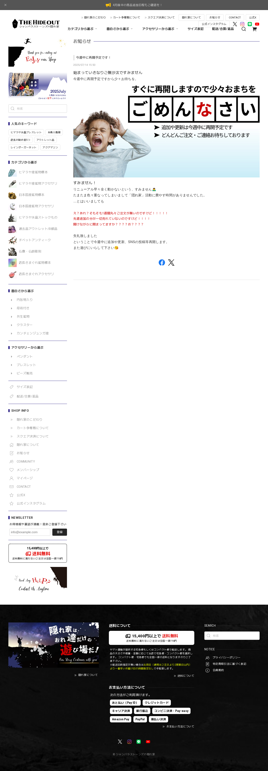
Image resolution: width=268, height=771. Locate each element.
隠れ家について (191, 17)
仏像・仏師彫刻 (30, 251)
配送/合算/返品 (223, 29)
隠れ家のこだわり (95, 17)
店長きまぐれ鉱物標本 (35, 263)
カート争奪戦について (126, 17)
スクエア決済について (161, 17)
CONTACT (235, 17)
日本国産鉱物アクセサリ (36, 206)
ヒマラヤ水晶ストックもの (38, 217)
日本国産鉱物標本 (32, 195)
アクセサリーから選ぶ (160, 29)
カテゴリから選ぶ (83, 29)
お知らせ (214, 17)
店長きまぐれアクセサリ (36, 274)
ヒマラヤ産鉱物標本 (33, 172)
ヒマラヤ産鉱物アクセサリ (38, 183)
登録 (60, 532)
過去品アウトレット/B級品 (38, 229)
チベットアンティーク (35, 240)
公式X (252, 17)
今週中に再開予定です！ (93, 58)
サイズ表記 (196, 29)
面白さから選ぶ (120, 29)
